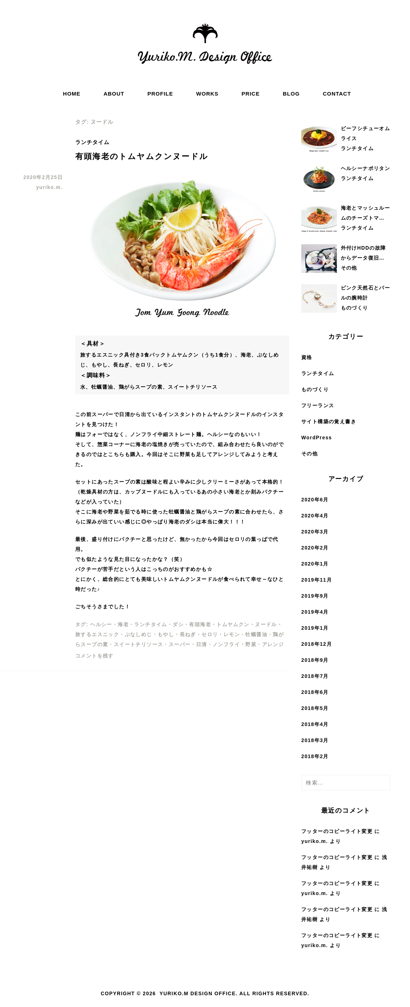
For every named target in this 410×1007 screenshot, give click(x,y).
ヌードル (266, 624)
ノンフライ (226, 644)
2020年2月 (315, 548)
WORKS (207, 94)
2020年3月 (315, 532)
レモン (232, 634)
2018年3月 (315, 740)
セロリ (209, 634)
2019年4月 (315, 612)
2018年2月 (315, 756)
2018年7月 (315, 676)
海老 (123, 624)
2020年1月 (315, 564)
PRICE (251, 94)
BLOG (291, 94)
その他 (309, 453)
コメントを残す (94, 656)
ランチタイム (92, 142)
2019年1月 (315, 628)
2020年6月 (315, 499)
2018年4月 (315, 724)
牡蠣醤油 (256, 634)
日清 (201, 644)
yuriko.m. (49, 187)
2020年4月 (315, 515)
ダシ (178, 624)
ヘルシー (101, 624)
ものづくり (315, 389)
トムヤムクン (232, 624)
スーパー (180, 644)
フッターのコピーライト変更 (337, 831)
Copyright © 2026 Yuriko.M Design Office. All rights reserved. (205, 993)
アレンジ (273, 644)
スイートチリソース (138, 644)
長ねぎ (188, 634)
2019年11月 (316, 580)
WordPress (316, 437)
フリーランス (317, 405)
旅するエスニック (97, 634)
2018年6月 (315, 692)
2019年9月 (315, 596)
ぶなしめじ (138, 634)
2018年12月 (316, 644)
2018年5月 (315, 708)
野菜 (250, 644)
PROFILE (160, 94)
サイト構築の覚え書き (328, 421)
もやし (166, 634)
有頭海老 (200, 624)
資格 (306, 357)
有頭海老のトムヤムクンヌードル (141, 156)
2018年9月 (315, 660)
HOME (72, 94)
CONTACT (337, 94)
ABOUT (113, 94)
